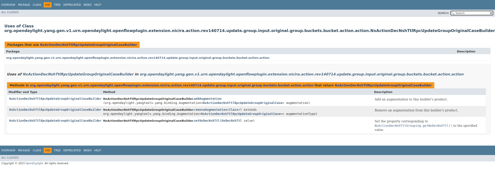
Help (97, 4)
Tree (57, 4)
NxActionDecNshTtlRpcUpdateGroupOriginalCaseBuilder (88, 44)
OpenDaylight (34, 163)
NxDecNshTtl (232, 120)
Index (88, 4)
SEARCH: (443, 13)
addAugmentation (207, 98)
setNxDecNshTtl (207, 120)
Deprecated (72, 4)
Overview (8, 4)
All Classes (10, 12)
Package (24, 4)
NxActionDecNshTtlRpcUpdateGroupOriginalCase (242, 103)
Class (37, 4)
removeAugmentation (210, 109)
